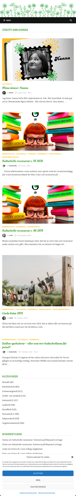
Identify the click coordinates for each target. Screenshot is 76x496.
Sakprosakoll (55, 154)
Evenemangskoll (9, 339)
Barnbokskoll (8, 154)
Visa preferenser (38, 487)
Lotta (11, 235)
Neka (38, 480)
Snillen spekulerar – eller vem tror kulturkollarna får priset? (34, 345)
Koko (4, 453)
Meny (7, 20)
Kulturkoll (7, 84)
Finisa (5, 444)
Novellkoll (6, 409)
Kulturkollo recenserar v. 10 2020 (22, 161)
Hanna (11, 93)
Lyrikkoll (32, 154)
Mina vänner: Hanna (15, 88)
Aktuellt (5, 382)
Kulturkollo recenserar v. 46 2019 (22, 231)
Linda (11, 318)
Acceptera (38, 473)
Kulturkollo (13, 166)
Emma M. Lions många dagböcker (27, 448)
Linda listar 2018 (12, 313)
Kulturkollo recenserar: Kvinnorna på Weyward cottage (37, 439)
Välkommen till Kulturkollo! (28, 493)
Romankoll (43, 154)
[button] (72, 457)
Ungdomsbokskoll (10, 157)
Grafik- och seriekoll (11, 395)
